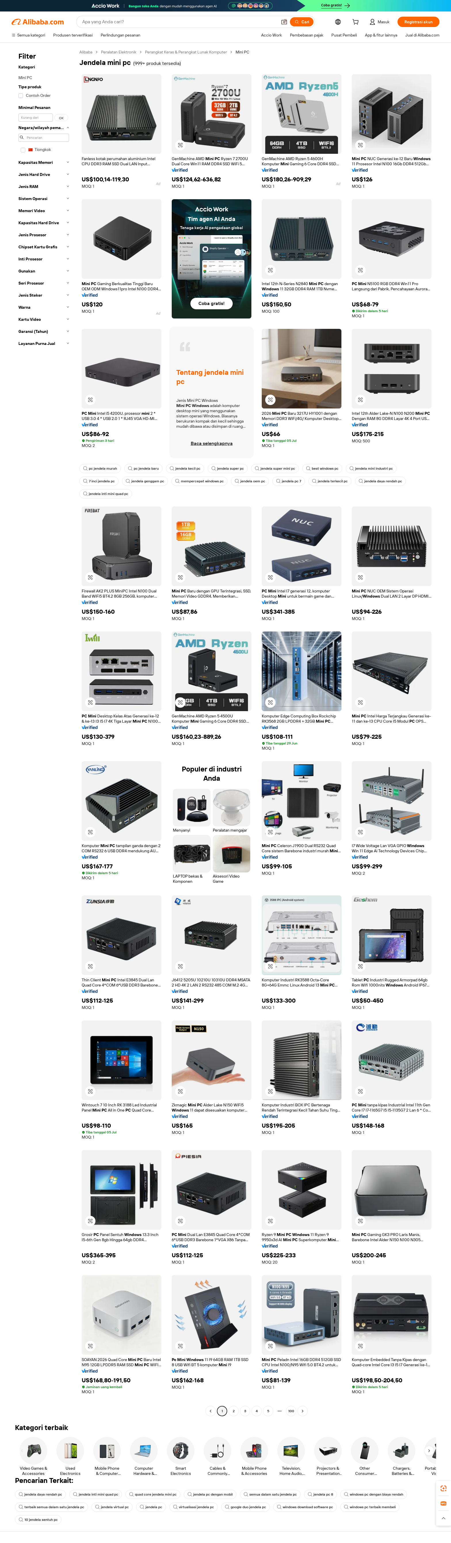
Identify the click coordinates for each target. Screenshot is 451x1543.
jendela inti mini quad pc (105, 494)
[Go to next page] (302, 1411)
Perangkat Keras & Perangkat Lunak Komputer (186, 52)
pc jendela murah (100, 468)
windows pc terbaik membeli (370, 1507)
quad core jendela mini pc (153, 1494)
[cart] (356, 22)
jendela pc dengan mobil (210, 1494)
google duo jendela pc (245, 1507)
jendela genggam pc (145, 481)
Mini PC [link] (242, 52)
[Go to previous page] (210, 1411)
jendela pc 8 (320, 1494)
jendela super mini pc (275, 468)
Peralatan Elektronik (118, 52)
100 (291, 1411)
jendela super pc (227, 468)
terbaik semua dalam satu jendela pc (51, 1507)
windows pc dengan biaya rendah (373, 1494)
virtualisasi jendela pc (193, 1507)
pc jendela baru (143, 468)
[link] (443, 1488)
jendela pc (151, 1507)
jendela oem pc (250, 481)
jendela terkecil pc (330, 481)
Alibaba (85, 52)
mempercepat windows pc (199, 481)
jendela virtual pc (112, 1507)
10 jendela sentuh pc (38, 1519)
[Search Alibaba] (179, 22)
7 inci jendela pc (99, 481)
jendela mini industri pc (371, 468)
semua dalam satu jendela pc (270, 1494)
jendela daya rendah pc (380, 481)
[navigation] (43, 732)
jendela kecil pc (185, 468)
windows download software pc (305, 1507)
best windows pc (322, 468)
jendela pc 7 (288, 481)
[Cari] (302, 21)
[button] (284, 21)
